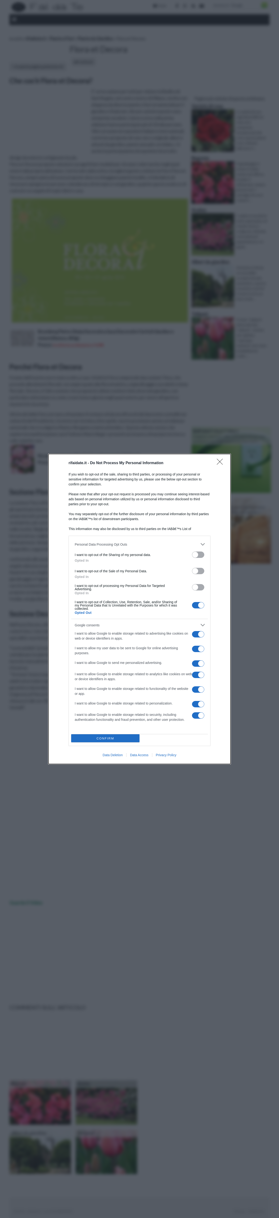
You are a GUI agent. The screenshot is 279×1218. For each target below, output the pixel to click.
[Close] (221, 463)
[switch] (198, 555)
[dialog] (139, 609)
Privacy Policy (166, 755)
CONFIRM (105, 738)
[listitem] (139, 544)
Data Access (139, 755)
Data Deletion (113, 755)
